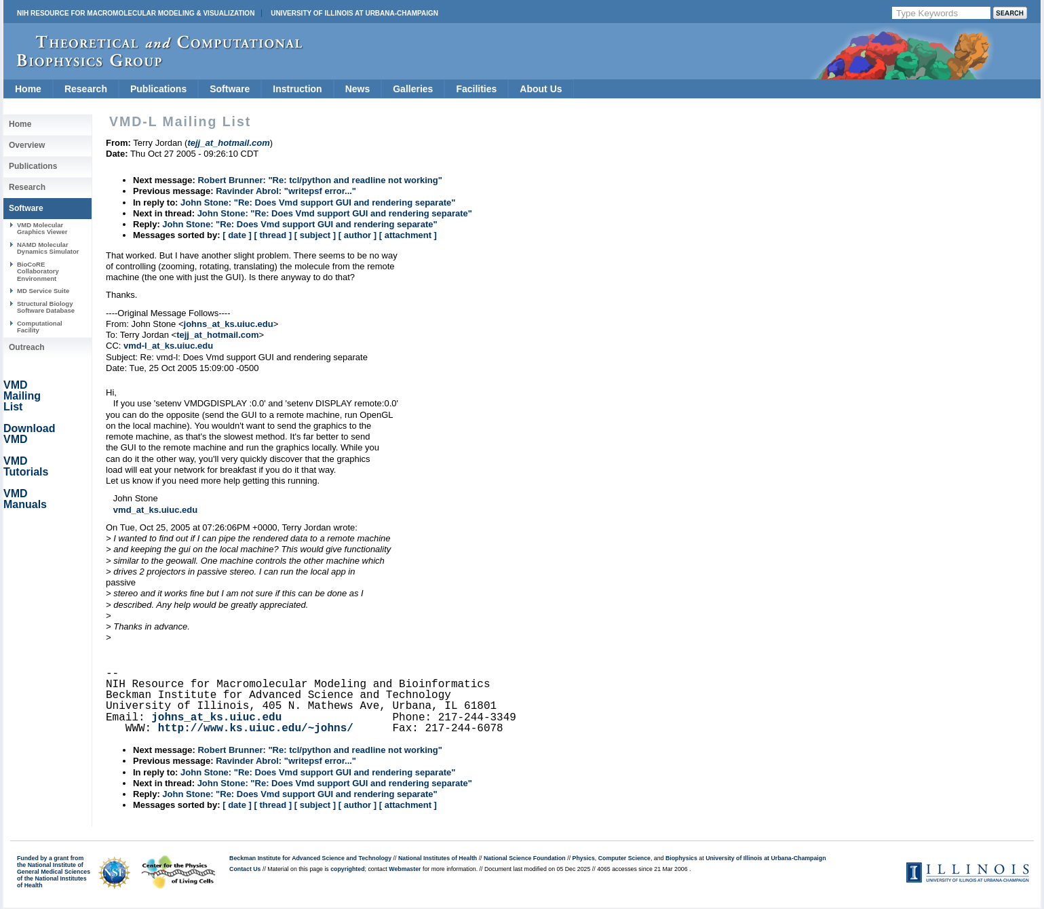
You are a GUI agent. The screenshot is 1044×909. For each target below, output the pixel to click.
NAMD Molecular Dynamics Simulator (48, 248)
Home (28, 88)
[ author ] (357, 235)
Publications (158, 88)
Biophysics (681, 858)
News (357, 88)
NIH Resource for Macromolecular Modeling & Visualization (135, 13)
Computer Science (624, 858)
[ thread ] (273, 235)
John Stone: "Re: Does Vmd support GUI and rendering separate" (317, 202)
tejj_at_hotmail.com (217, 335)
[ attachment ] (408, 235)
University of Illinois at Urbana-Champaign (354, 13)
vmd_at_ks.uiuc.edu (155, 510)
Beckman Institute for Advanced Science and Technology (310, 858)
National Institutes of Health (437, 858)
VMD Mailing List (22, 395)
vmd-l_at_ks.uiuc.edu (168, 346)
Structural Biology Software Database (46, 307)
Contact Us (244, 869)
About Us (541, 88)
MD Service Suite (43, 290)
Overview (27, 145)
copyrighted (347, 869)
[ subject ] (315, 235)
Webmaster (405, 869)
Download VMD (29, 434)
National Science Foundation (525, 858)
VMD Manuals (25, 499)
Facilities (476, 88)
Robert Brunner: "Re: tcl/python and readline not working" (319, 180)
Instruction (297, 88)
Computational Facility (39, 327)
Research (85, 88)
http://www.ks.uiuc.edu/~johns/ (255, 728)
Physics (584, 858)
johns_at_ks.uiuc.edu (228, 324)
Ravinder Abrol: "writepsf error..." (286, 191)
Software (230, 88)
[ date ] (237, 235)
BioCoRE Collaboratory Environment (38, 271)
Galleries (413, 88)
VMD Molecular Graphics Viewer (42, 228)
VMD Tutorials (25, 466)
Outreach (27, 347)
